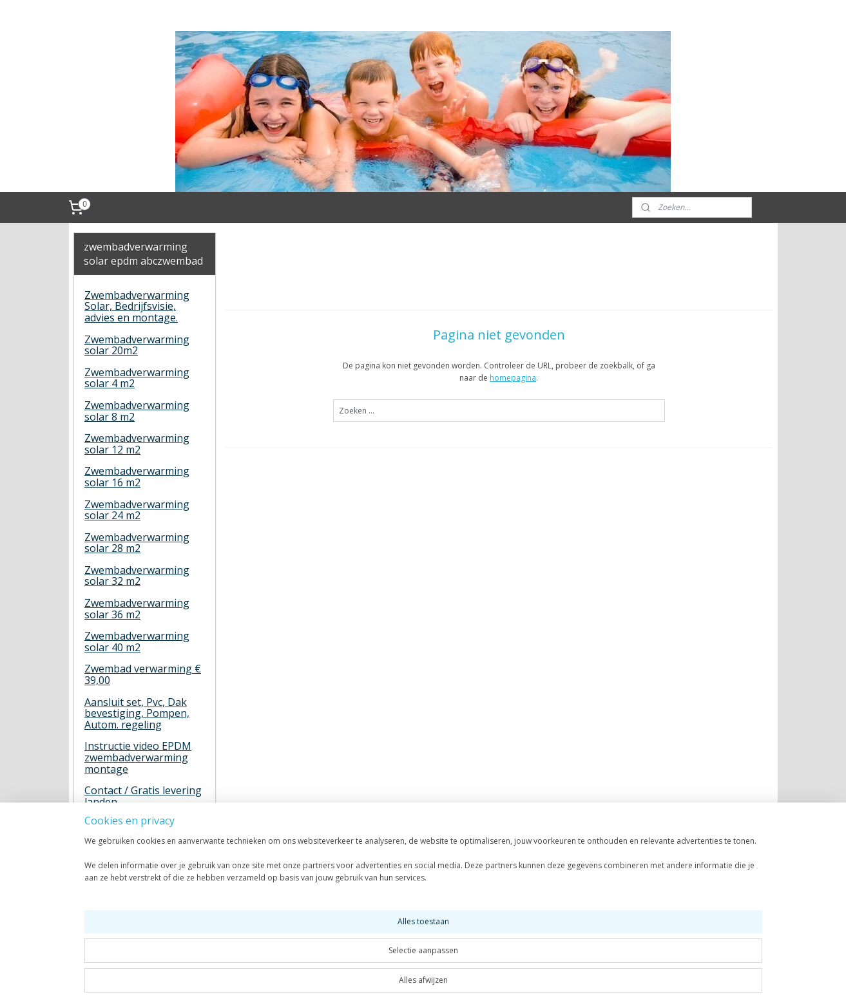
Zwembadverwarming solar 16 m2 (136, 477)
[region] (338, 964)
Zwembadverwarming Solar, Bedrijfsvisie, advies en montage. (136, 306)
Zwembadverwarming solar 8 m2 (136, 411)
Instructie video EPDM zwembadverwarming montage (137, 757)
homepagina (513, 377)
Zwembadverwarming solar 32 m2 (136, 576)
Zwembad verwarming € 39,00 (142, 674)
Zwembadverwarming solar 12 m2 (136, 444)
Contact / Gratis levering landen (143, 796)
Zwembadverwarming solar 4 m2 (136, 378)
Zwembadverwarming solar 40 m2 (136, 641)
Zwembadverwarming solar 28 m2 (136, 543)
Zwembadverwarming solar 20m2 (136, 345)
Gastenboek (113, 823)
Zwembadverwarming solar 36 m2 (136, 609)
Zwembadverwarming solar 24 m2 (136, 510)
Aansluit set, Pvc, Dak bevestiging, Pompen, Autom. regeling (136, 713)
